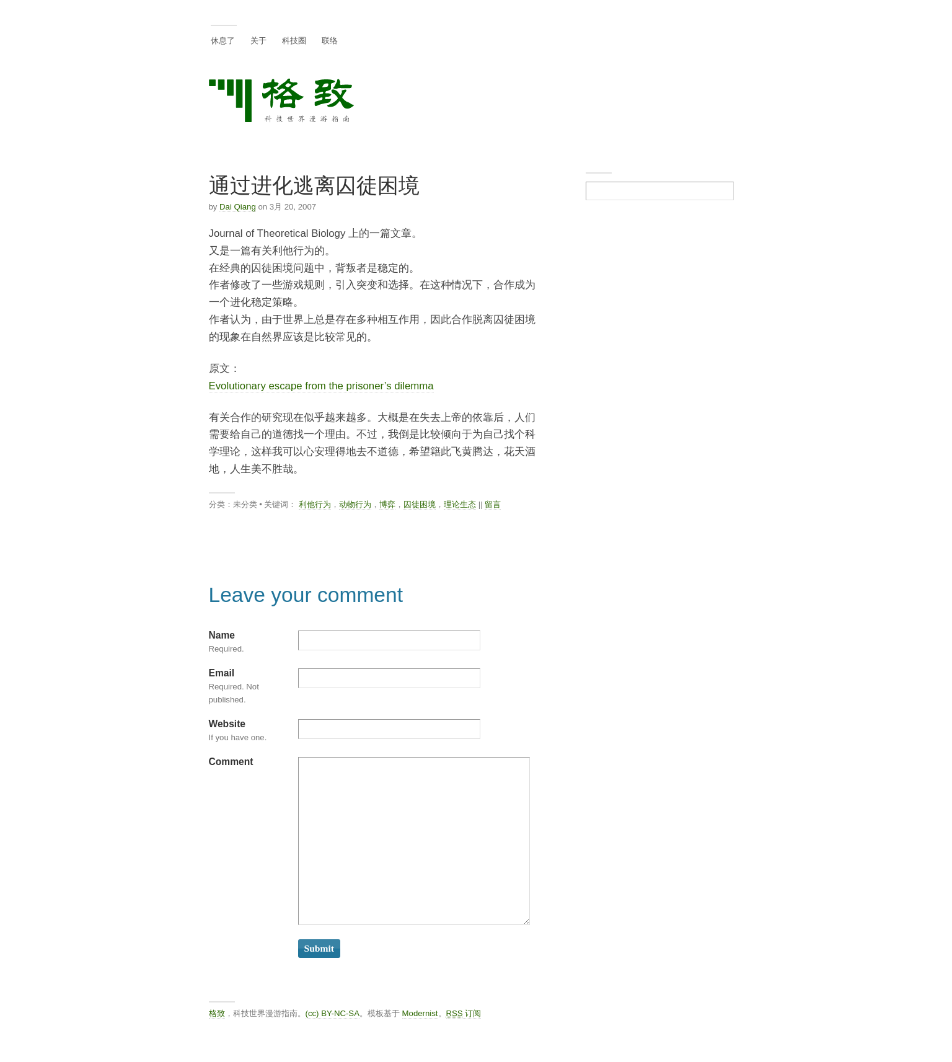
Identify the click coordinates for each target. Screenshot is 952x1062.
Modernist (420, 1013)
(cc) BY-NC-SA (332, 1013)
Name (222, 635)
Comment (231, 761)
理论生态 (460, 504)
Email (222, 673)
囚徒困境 (419, 504)
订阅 (464, 1013)
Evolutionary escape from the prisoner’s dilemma (321, 386)
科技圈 (294, 40)
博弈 (387, 504)
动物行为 (355, 504)
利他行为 (315, 504)
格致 (217, 1013)
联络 (330, 40)
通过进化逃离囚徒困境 (314, 185)
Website (227, 724)
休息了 (223, 40)
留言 (493, 504)
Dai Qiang (237, 206)
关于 (258, 40)
